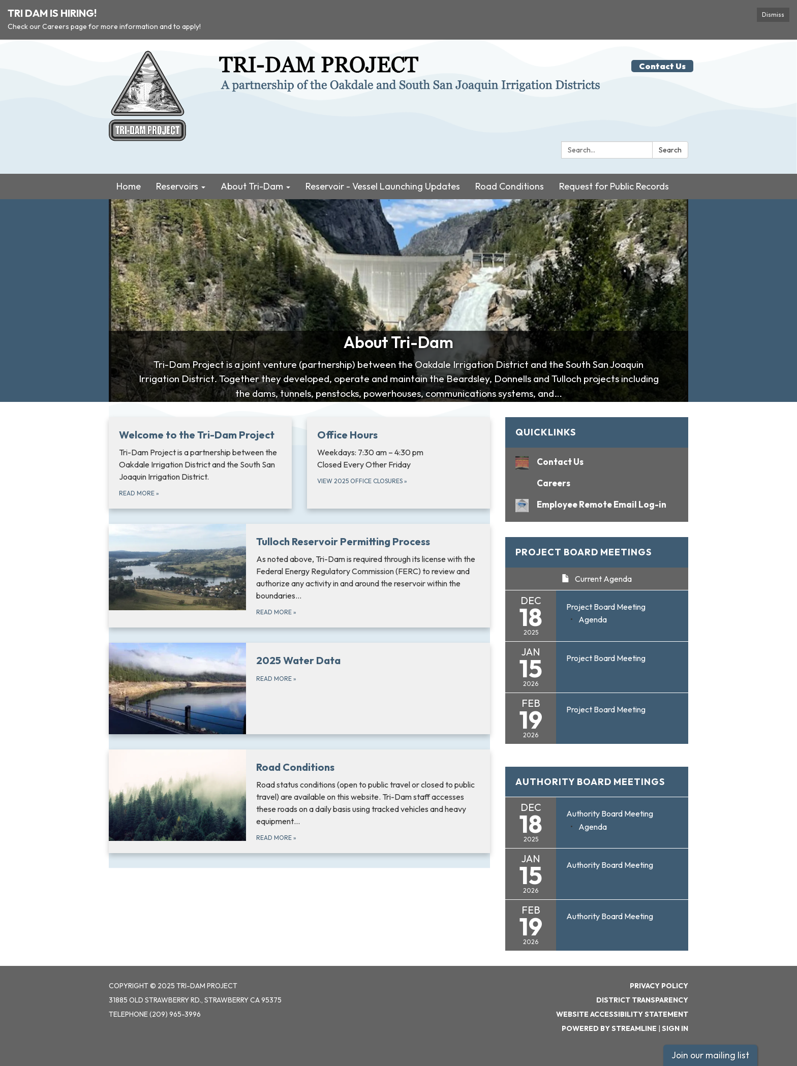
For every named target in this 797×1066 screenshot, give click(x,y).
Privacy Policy (659, 985)
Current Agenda (597, 579)
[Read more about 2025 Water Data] (299, 688)
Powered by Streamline (609, 1028)
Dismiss (773, 14)
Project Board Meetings (583, 552)
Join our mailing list (710, 1055)
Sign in (675, 1028)
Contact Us (662, 66)
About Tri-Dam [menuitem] (252, 186)
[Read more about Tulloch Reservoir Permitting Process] (299, 576)
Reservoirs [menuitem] (177, 186)
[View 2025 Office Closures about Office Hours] (398, 463)
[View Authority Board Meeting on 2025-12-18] (622, 814)
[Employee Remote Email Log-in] (596, 504)
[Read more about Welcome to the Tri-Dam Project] (200, 463)
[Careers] (596, 483)
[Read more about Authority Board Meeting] (596, 874)
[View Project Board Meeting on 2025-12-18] (622, 607)
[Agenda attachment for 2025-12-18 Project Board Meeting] (592, 619)
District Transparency (642, 1000)
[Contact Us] (596, 462)
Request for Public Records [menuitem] (614, 186)
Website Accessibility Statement (622, 1014)
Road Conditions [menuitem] (509, 186)
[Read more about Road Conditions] (299, 801)
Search (670, 149)
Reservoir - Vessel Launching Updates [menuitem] (382, 186)
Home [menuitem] (128, 186)
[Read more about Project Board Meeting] (596, 667)
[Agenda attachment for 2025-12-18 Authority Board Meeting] (592, 827)
